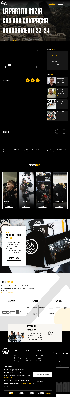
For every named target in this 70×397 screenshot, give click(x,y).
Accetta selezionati (42, 381)
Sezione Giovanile (56, 64)
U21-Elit (38, 361)
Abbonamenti (28, 361)
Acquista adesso (13, 260)
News (60, 365)
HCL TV (60, 361)
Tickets (52, 3)
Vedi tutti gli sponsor (7, 295)
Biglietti (27, 358)
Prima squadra (40, 358)
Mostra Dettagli (48, 393)
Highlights (54, 58)
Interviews (54, 61)
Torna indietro (6, 80)
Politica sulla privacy (8, 377)
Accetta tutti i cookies (42, 374)
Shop (61, 3)
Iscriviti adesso (50, 336)
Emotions (54, 56)
